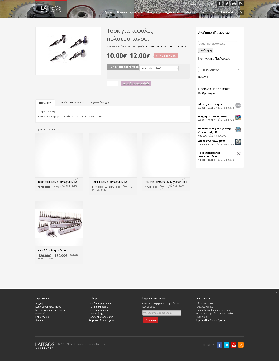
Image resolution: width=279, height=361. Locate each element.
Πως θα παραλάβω (99, 310)
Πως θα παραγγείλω (100, 303)
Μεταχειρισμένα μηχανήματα (162, 12)
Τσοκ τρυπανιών (178, 46)
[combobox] (219, 69)
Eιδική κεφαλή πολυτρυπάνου (109, 181)
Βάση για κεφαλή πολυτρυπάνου (57, 181)
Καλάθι (210, 4)
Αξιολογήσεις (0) (100, 102)
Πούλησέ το (41, 313)
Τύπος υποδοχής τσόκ (124, 66)
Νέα (202, 12)
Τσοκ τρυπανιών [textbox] (218, 69)
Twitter (226, 3)
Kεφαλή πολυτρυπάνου (52, 250)
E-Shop (211, 12)
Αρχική (108, 12)
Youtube (233, 345)
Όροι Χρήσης (96, 313)
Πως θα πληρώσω (98, 306)
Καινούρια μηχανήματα (129, 12)
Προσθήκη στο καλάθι (136, 83)
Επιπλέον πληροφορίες (71, 102)
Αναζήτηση (206, 50)
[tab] (45, 102)
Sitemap (39, 320)
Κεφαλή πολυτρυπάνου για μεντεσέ (166, 181)
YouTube (233, 3)
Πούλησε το (188, 12)
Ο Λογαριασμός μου (193, 4)
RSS (241, 3)
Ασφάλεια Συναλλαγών (101, 320)
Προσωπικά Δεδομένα (101, 316)
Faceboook (219, 3)
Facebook (219, 345)
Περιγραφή (45, 102)
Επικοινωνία (227, 12)
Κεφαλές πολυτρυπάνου (157, 46)
